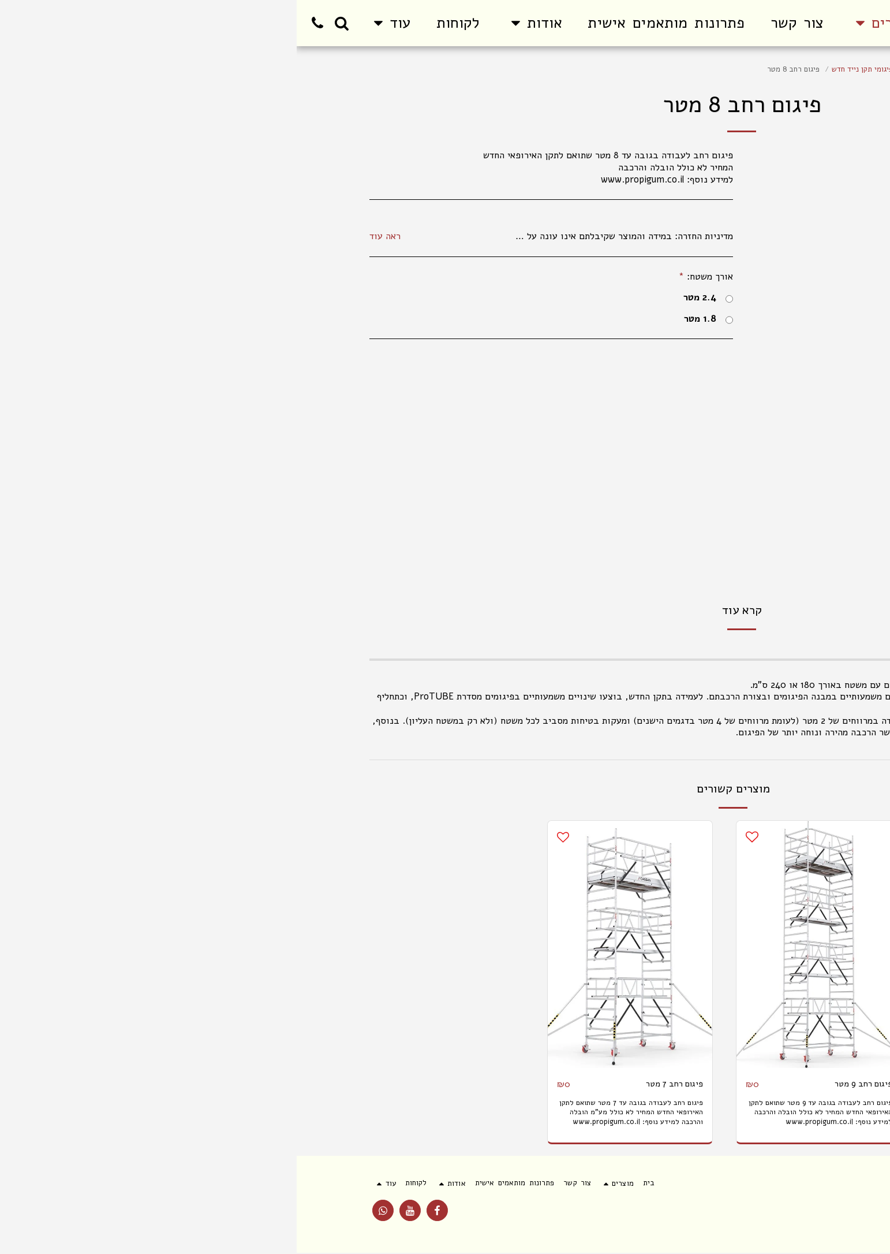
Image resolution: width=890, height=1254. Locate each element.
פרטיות (749, 1216)
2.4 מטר (411, 298)
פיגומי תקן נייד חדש (565, 69)
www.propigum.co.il (741, 744)
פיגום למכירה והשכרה (726, 69)
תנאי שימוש (799, 1216)
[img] (711, 944)
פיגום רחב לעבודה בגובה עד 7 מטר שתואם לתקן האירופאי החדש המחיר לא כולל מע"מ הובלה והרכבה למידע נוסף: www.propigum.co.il (339, 1117)
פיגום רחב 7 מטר (373, 1084)
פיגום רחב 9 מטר (562, 1084)
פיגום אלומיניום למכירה (644, 69)
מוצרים (783, 69)
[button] (237, 23)
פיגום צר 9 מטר (754, 1084)
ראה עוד (88, 236)
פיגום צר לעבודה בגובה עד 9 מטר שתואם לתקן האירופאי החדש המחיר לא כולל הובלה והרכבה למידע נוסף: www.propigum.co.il (711, 1113)
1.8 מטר (411, 319)
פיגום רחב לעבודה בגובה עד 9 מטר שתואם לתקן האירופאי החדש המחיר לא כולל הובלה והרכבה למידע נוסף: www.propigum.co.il (528, 1113)
